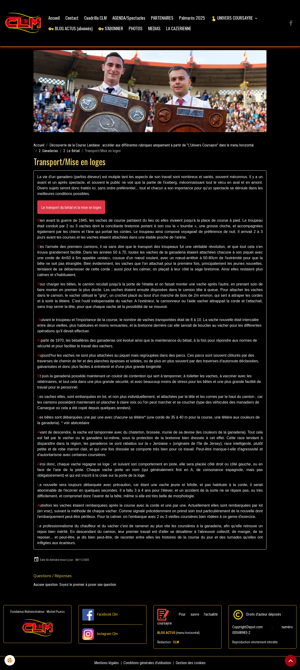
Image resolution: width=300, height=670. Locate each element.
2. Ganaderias (48, 151)
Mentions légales (106, 663)
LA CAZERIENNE (179, 28)
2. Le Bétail (71, 151)
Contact (72, 18)
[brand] (23, 23)
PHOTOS (136, 28)
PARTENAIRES (163, 18)
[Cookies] (10, 660)
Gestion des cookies (191, 663)
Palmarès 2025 (193, 18)
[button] (71, 207)
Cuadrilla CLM (96, 18)
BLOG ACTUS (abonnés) (71, 28)
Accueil (54, 18)
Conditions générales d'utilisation (147, 663)
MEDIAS (155, 28)
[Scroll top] (290, 660)
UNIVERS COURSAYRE (233, 18)
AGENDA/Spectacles (129, 18)
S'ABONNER (111, 28)
